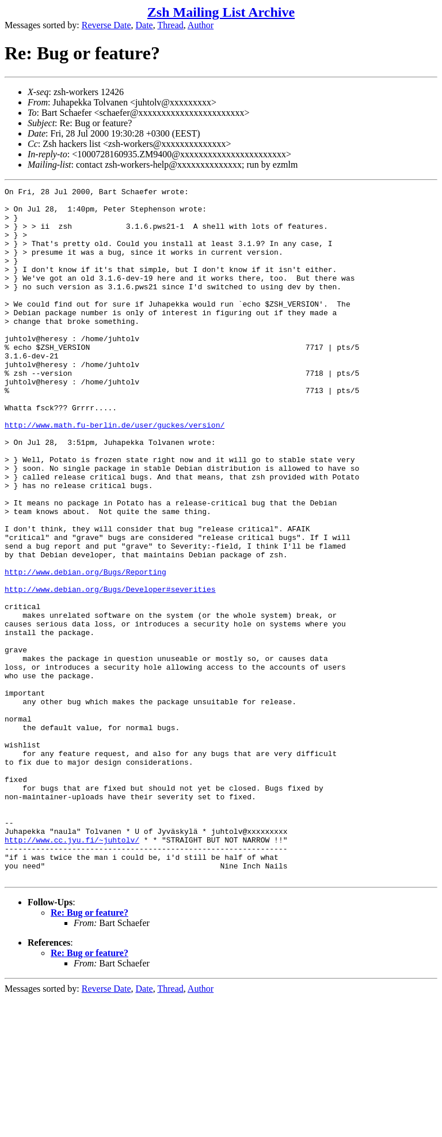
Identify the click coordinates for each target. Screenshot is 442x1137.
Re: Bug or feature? (89, 1051)
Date (144, 25)
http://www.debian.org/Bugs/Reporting (85, 649)
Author (201, 25)
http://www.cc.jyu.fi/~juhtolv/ (72, 971)
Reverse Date (106, 25)
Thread (170, 25)
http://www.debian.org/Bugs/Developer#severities (110, 670)
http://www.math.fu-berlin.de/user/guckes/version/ (114, 473)
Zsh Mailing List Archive (221, 12)
